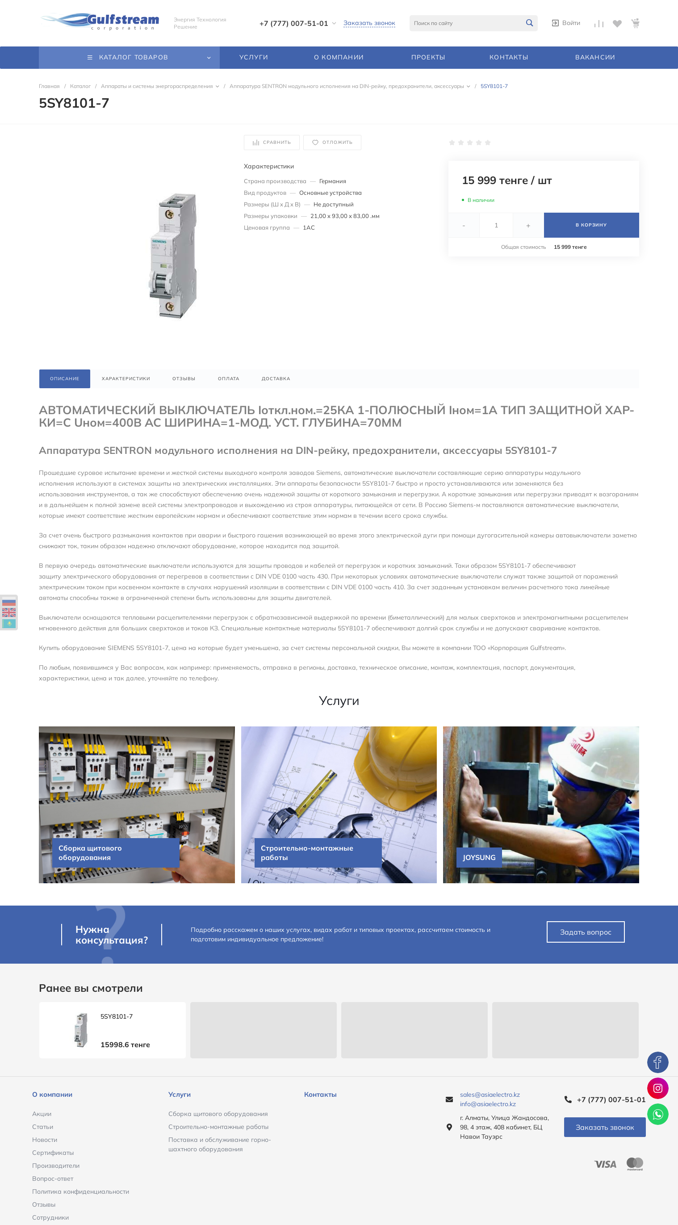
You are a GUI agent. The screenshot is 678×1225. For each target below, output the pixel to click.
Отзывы (43, 1204)
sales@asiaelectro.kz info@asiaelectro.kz (490, 1099)
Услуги (179, 1094)
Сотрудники (50, 1217)
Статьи (42, 1127)
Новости (44, 1140)
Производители (56, 1166)
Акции (41, 1114)
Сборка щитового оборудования (218, 1114)
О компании (52, 1094)
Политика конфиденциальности (80, 1191)
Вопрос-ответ (52, 1179)
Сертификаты (53, 1153)
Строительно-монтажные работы (218, 1127)
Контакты (320, 1094)
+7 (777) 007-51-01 (293, 23)
